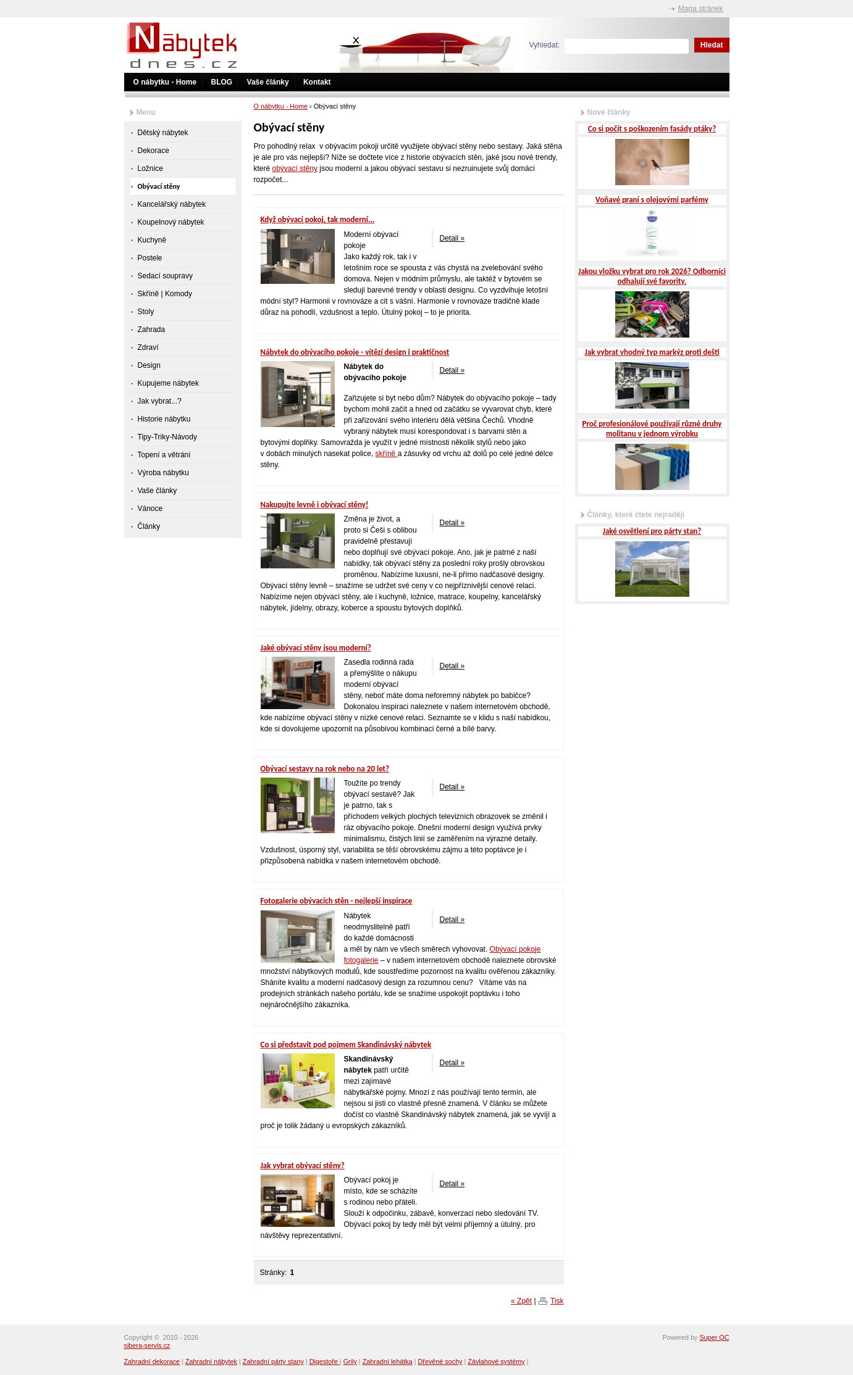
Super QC (714, 1337)
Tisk (557, 1301)
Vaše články (268, 82)
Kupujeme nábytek (168, 383)
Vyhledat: (544, 45)
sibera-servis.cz (147, 1345)
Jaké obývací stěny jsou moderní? (316, 647)
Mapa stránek (700, 8)
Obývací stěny (159, 186)
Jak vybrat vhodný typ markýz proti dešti (651, 352)
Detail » (452, 238)
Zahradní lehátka (388, 1361)
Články (149, 526)
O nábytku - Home (165, 82)
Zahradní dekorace (152, 1361)
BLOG (222, 82)
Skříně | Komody (165, 293)
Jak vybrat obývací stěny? (303, 1165)
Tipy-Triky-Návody (167, 437)
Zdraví (148, 347)
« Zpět (521, 1301)
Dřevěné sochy (440, 1361)
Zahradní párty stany (273, 1361)
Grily (350, 1361)
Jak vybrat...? (160, 401)
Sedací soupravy (165, 276)
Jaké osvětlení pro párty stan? (652, 531)
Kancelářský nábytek (172, 204)
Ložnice (150, 168)
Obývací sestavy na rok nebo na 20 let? (325, 768)
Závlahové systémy (496, 1361)
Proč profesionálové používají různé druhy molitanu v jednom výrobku (652, 428)
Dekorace (153, 150)
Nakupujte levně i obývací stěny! (315, 504)
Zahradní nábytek (211, 1361)
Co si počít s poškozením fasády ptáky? (652, 128)
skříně (387, 453)
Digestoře (324, 1361)
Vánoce (150, 508)
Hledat (711, 45)
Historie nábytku (164, 419)
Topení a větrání (164, 455)
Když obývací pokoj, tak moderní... (318, 219)
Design (149, 365)
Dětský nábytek (163, 132)
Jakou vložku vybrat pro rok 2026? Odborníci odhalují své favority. (652, 276)
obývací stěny (294, 168)
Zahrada (152, 329)
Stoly (146, 311)
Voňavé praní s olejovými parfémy (651, 199)
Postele (150, 258)
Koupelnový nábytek (171, 222)
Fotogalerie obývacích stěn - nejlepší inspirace (337, 900)
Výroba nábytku (163, 472)
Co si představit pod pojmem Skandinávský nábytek (346, 1044)
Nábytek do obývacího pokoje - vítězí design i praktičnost (355, 352)
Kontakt (317, 82)
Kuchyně (152, 240)
